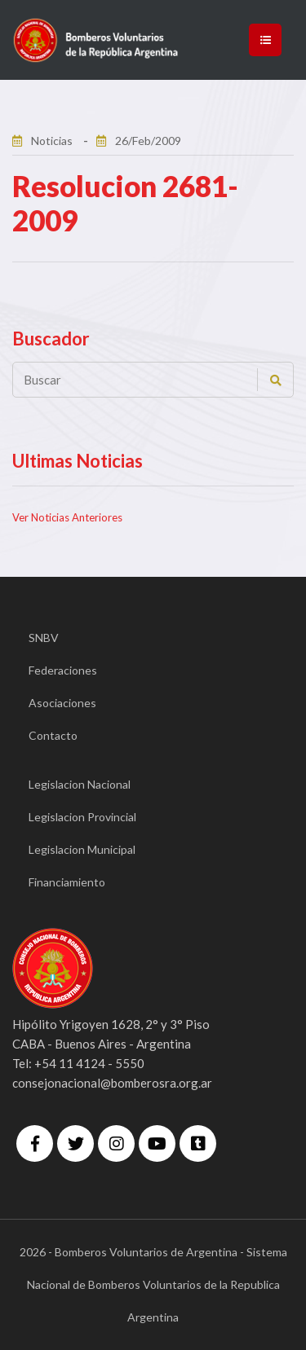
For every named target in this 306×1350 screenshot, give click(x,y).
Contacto (53, 735)
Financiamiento (67, 882)
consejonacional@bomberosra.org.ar (112, 1082)
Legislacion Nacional (80, 784)
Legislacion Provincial (82, 817)
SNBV (44, 637)
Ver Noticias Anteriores (67, 517)
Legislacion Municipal (82, 849)
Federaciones (63, 670)
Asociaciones (62, 703)
